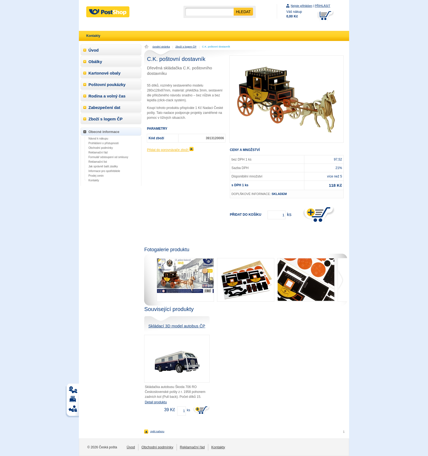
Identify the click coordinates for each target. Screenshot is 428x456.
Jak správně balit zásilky (103, 166)
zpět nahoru (157, 431)
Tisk (74, 391)
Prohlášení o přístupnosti (103, 143)
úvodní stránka (161, 46)
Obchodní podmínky (100, 147)
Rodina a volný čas (107, 96)
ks (188, 410)
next (342, 280)
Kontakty (93, 180)
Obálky (95, 61)
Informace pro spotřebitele (104, 171)
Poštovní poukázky (107, 84)
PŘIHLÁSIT (322, 5)
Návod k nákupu (98, 138)
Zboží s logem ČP (186, 46)
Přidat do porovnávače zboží (170, 150)
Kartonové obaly (104, 73)
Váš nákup (294, 14)
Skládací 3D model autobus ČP (176, 326)
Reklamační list (97, 161)
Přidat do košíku (245, 215)
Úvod (93, 50)
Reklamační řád (98, 152)
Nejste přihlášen (301, 5)
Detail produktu (156, 402)
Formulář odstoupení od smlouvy (108, 157)
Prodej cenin (96, 175)
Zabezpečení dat (104, 107)
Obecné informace (103, 132)
